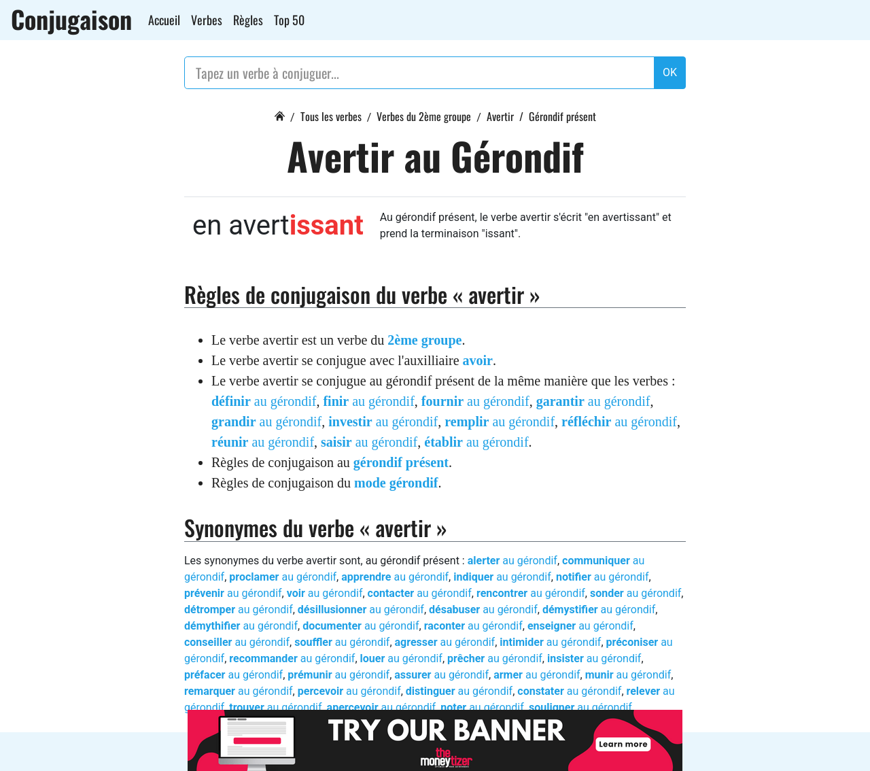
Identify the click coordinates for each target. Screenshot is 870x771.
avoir (478, 360)
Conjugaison (71, 19)
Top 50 (289, 20)
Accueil (164, 20)
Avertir (500, 116)
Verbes (206, 20)
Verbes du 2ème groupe (424, 116)
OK (670, 72)
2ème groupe (424, 339)
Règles (248, 20)
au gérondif (263, 401)
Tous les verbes (331, 116)
